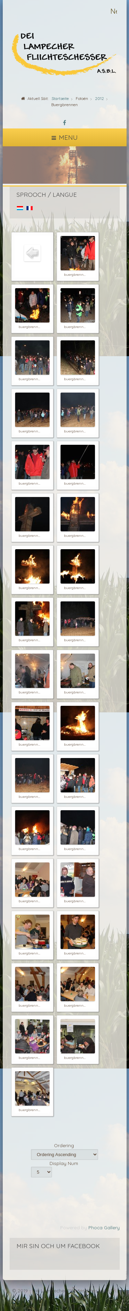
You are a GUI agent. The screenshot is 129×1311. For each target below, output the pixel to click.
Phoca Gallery (104, 1227)
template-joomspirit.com (127, 1287)
